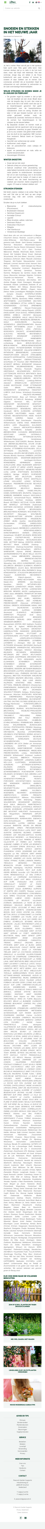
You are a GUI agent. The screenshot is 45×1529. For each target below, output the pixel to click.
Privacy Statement (23, 1510)
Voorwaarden (22, 1451)
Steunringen (22, 1429)
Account (33, 2)
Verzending (22, 1449)
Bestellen (22, 1442)
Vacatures (22, 1468)
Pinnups (22, 1420)
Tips (22, 1466)
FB (30, 2)
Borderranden (22, 1422)
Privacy (22, 1453)
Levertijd (22, 1446)
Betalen (22, 1444)
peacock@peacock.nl (23, 1499)
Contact (22, 1470)
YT (25, 1518)
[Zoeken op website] (22, 8)
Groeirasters (22, 1427)
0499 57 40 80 (23, 1492)
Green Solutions (22, 1512)
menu (5, 2)
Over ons (22, 1463)
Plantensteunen (22, 1425)
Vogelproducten (22, 1432)
